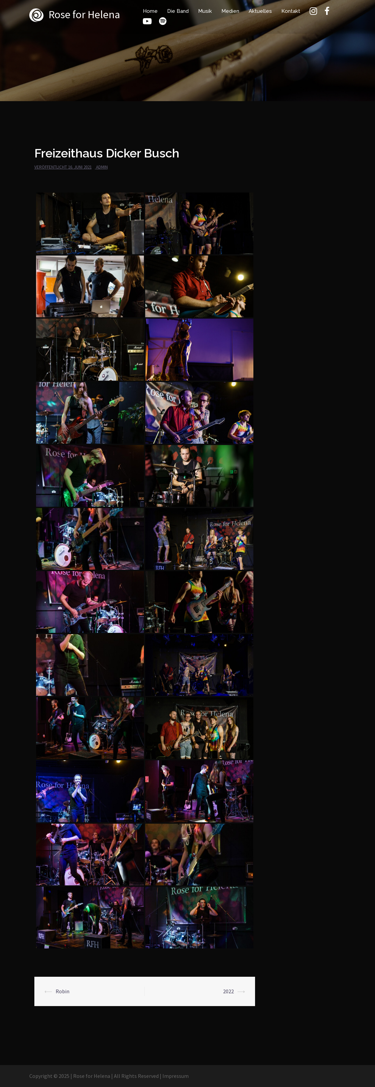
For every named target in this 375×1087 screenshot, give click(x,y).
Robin (62, 991)
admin (102, 167)
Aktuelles (260, 11)
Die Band (178, 11)
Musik (205, 11)
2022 (228, 991)
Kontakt (290, 11)
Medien (230, 11)
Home (150, 11)
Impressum (175, 1076)
